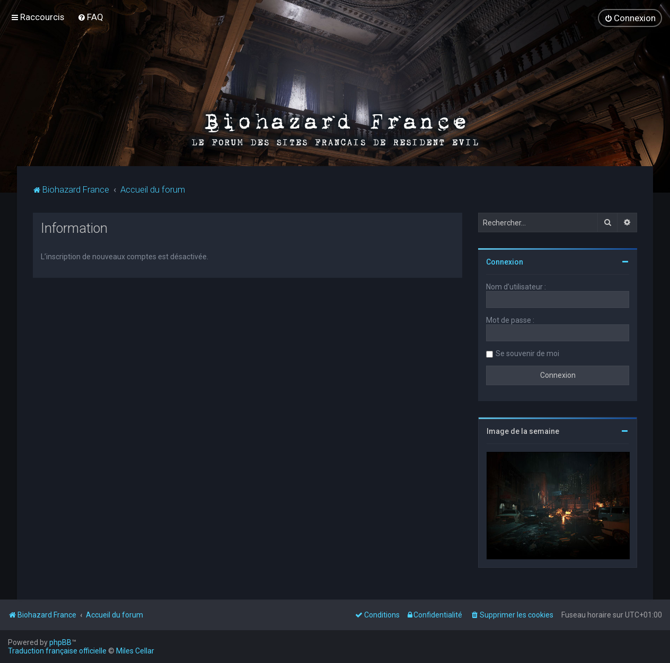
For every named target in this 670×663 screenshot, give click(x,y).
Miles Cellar (135, 651)
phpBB (60, 642)
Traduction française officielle (57, 651)
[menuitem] (90, 17)
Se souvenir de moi (527, 353)
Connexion (504, 262)
